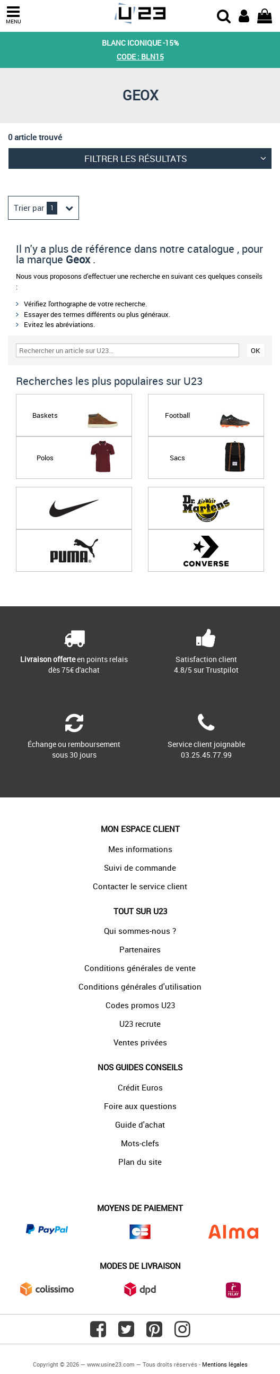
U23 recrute (140, 1023)
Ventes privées (140, 1042)
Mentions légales (225, 1364)
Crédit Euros (140, 1087)
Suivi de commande (140, 867)
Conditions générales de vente (140, 968)
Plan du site (140, 1161)
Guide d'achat (140, 1124)
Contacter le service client (140, 886)
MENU (13, 15)
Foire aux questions (140, 1106)
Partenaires (140, 949)
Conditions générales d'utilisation (140, 986)
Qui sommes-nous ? (140, 930)
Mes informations (140, 849)
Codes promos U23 (140, 1005)
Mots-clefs (140, 1143)
